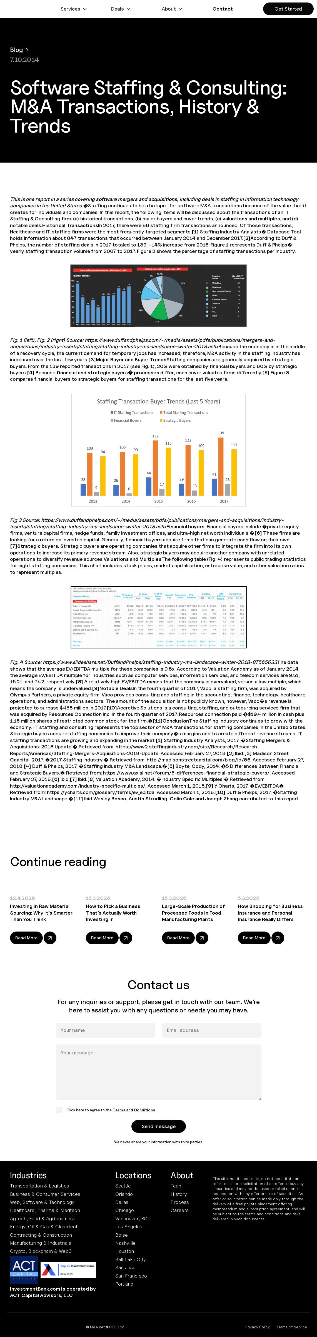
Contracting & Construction (41, 1235)
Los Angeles (128, 1226)
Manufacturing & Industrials (40, 1243)
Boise (121, 1235)
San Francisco (131, 1276)
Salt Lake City (130, 1259)
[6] (258, 533)
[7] (13, 546)
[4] (30, 372)
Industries (28, 1175)
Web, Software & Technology (42, 1202)
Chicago (124, 1210)
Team (177, 1186)
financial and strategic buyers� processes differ (115, 372)
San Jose (125, 1267)
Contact (223, 9)
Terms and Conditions (134, 1116)
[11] (158, 721)
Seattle (123, 1186)
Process (180, 1202)
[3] (92, 359)
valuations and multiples (251, 218)
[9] (95, 688)
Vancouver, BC (131, 1218)
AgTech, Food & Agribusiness (42, 1218)
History (179, 1194)
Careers (180, 1210)
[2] (246, 238)
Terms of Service (291, 1326)
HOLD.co (116, 1326)
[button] (74, 9)
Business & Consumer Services (45, 1194)
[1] (195, 232)
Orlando (124, 1194)
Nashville (125, 1243)
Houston (124, 1251)
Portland (124, 1284)
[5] (265, 372)
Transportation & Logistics (39, 1186)
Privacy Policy (257, 1326)
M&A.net (97, 1326)
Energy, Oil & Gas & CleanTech (44, 1226)
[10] (112, 708)
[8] (79, 681)
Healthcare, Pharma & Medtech (45, 1210)
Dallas (121, 1202)
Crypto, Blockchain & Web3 (41, 1251)
